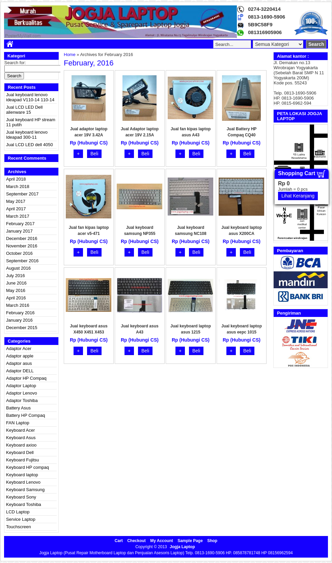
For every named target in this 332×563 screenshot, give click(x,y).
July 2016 (15, 275)
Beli (94, 153)
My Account (161, 540)
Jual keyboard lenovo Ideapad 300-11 (27, 135)
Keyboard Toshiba (23, 504)
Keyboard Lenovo (23, 482)
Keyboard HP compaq (27, 467)
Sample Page (190, 540)
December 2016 (21, 238)
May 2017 (15, 201)
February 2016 (20, 312)
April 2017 (16, 208)
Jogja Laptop (182, 546)
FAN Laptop (17, 422)
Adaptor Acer (18, 348)
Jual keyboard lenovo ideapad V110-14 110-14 (30, 97)
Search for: (15, 62)
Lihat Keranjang (297, 195)
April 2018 (16, 179)
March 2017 (17, 216)
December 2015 (21, 327)
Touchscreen (18, 526)
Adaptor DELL (20, 370)
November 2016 (21, 245)
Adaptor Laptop (21, 385)
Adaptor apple (19, 355)
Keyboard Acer (20, 430)
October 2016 (19, 253)
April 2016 (16, 297)
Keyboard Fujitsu (22, 459)
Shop (212, 540)
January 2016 (19, 320)
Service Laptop (20, 519)
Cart (119, 540)
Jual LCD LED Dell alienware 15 (24, 110)
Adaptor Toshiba (22, 400)
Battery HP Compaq (25, 415)
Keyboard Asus (20, 437)
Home (70, 54)
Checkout (136, 540)
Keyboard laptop (22, 474)
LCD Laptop (17, 511)
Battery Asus (18, 407)
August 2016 (18, 268)
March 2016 (17, 305)
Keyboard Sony (21, 497)
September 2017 (22, 193)
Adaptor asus (19, 363)
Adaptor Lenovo (21, 393)
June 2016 (16, 283)
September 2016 (22, 260)
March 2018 (17, 186)
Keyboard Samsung (25, 489)
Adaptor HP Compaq (26, 378)
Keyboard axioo (21, 445)
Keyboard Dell (20, 452)
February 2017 (20, 223)
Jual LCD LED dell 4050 (29, 144)
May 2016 (15, 290)
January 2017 (19, 231)
